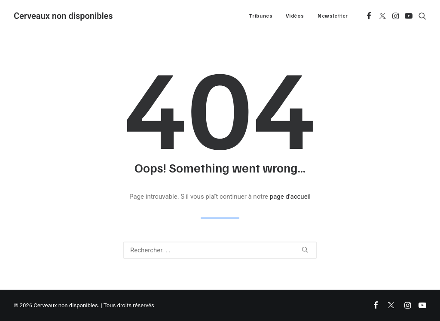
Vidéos (295, 15)
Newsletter (333, 15)
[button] (369, 16)
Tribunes (261, 15)
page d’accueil (290, 196)
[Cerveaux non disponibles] (63, 16)
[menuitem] (261, 16)
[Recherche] (220, 250)
